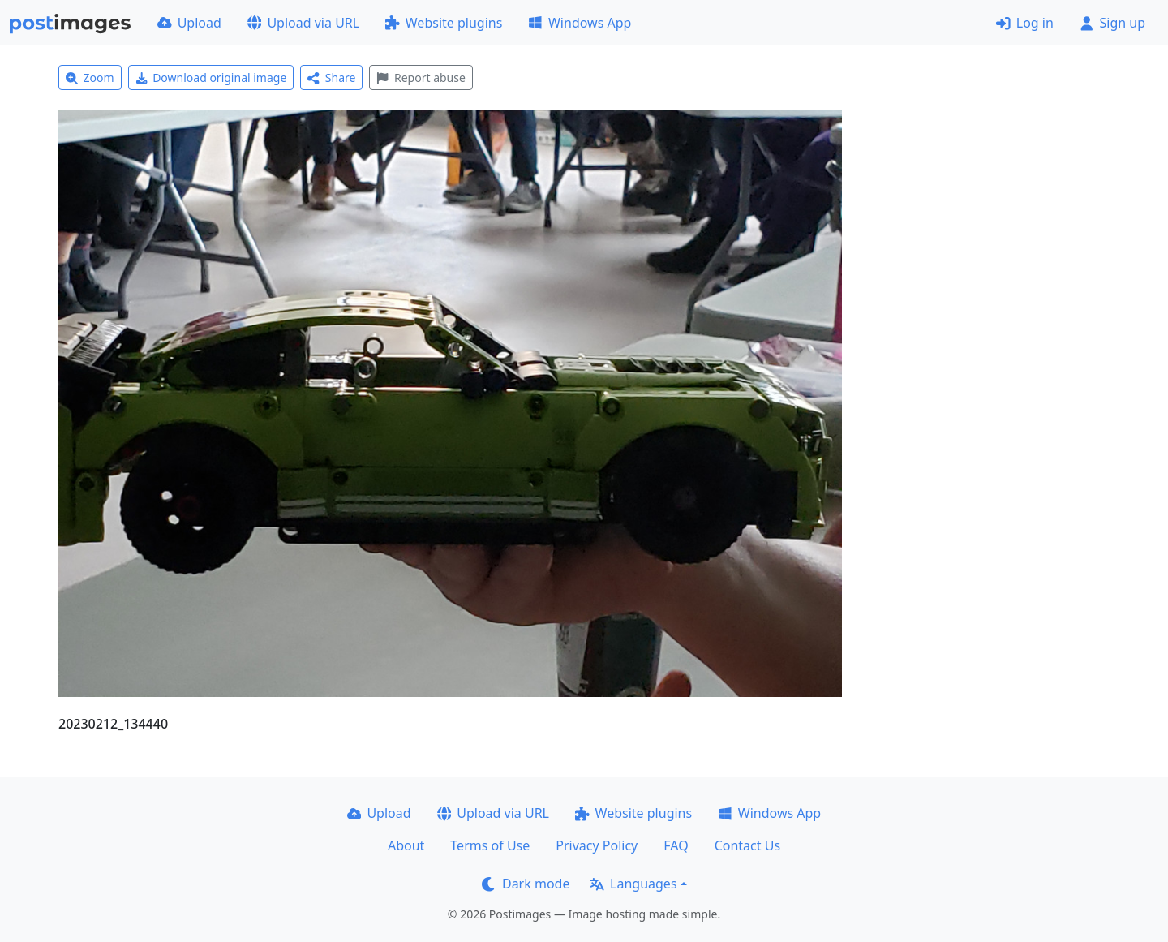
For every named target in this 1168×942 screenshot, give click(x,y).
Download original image (211, 77)
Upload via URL (303, 23)
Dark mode (525, 884)
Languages (633, 884)
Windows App (579, 23)
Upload (189, 23)
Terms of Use (490, 845)
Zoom (90, 77)
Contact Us (747, 845)
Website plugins (443, 23)
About (406, 845)
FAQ (675, 845)
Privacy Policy (597, 845)
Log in (1025, 23)
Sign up (1112, 23)
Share (331, 77)
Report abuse (420, 77)
